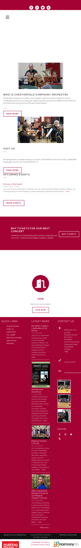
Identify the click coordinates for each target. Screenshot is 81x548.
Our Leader (11, 335)
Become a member (14, 338)
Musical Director (13, 326)
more (67, 191)
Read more (12, 114)
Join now (40, 310)
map (66, 351)
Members (10, 343)
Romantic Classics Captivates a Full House (39, 328)
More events (13, 203)
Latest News (11, 332)
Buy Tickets (69, 234)
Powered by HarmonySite (68, 535)
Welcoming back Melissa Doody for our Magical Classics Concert (39, 494)
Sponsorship (11, 341)
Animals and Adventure (37, 390)
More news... (45, 528)
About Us (10, 329)
